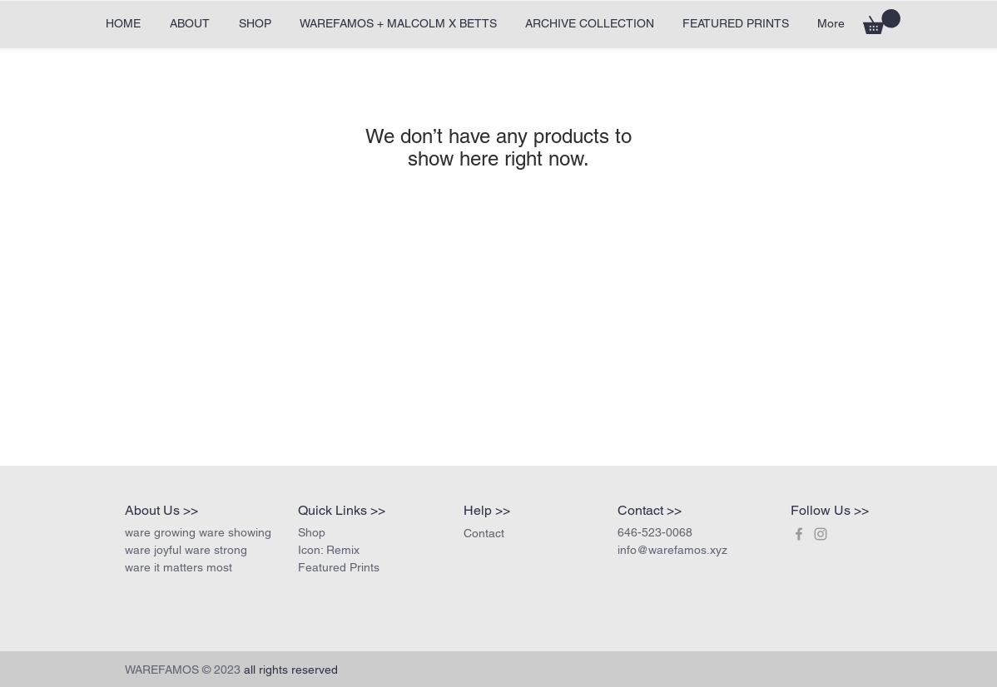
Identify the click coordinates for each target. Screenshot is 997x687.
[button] (881, 21)
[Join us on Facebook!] (799, 534)
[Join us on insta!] (820, 534)
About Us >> (161, 510)
